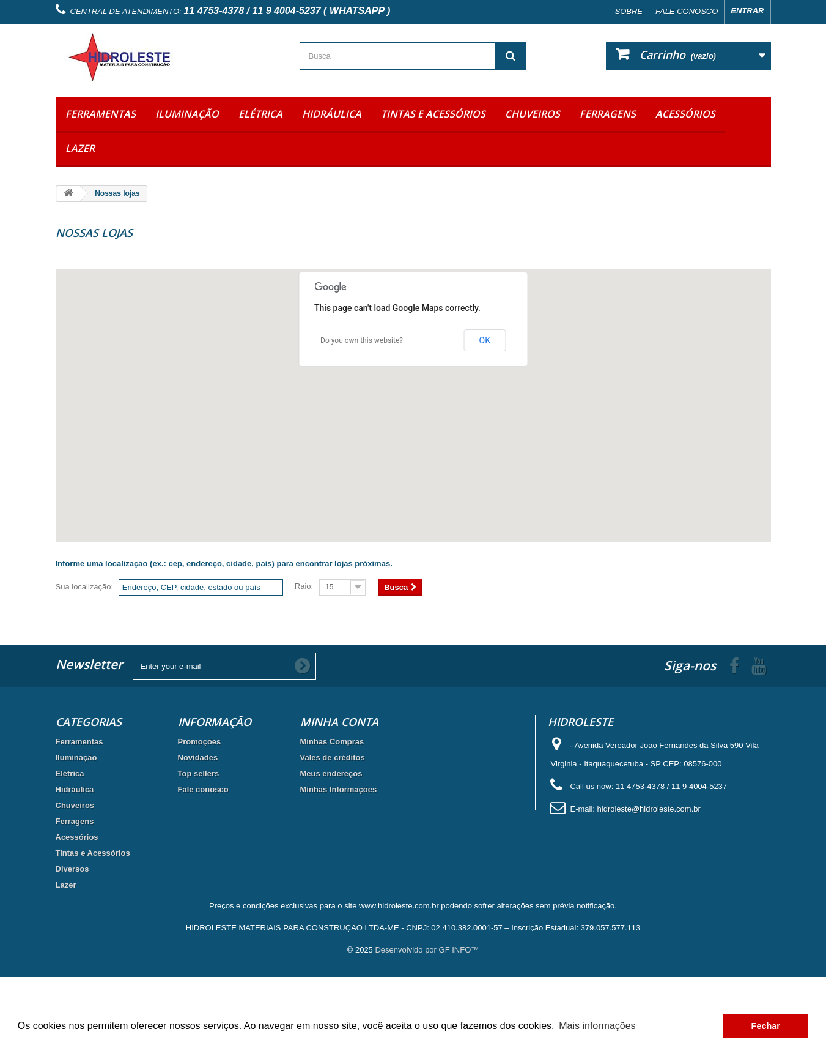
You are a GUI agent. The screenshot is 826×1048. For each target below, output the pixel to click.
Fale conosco (686, 11)
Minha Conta (339, 721)
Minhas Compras (332, 741)
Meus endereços (331, 773)
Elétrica (260, 114)
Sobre (628, 11)
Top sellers (198, 773)
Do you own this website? (361, 340)
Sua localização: (85, 586)
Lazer (80, 148)
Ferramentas (100, 114)
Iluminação (187, 114)
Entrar (747, 10)
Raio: (304, 586)
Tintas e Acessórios (433, 114)
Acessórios (685, 114)
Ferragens (608, 114)
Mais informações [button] (597, 1025)
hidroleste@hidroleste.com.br (649, 809)
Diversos (72, 869)
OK (484, 340)
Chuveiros (532, 114)
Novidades (198, 757)
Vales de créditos (332, 757)
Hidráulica (331, 114)
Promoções (199, 741)
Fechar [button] (765, 1026)
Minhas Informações (338, 789)
